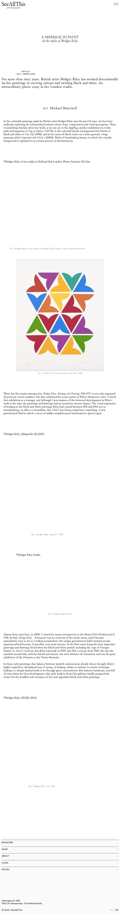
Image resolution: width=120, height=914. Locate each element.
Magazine (60, 842)
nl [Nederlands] (112, 910)
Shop (60, 849)
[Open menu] (116, 4)
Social (60, 869)
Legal (60, 863)
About (60, 856)
